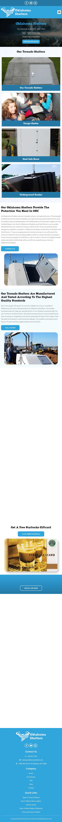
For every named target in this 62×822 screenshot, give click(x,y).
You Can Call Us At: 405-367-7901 (31, 29)
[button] (59, 12)
